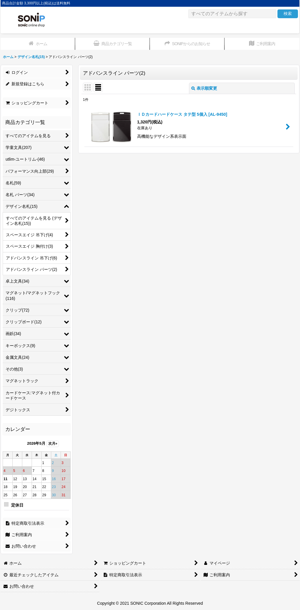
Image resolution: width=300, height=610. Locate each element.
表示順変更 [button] (204, 88)
